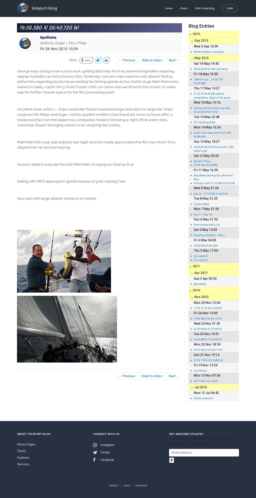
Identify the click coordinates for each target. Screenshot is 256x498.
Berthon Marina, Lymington (209, 51)
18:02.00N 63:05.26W (206, 245)
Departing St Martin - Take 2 (209, 235)
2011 (196, 266)
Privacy (113, 485)
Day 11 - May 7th (203, 214)
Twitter (101, 452)
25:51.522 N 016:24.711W (208, 349)
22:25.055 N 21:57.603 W (208, 328)
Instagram (103, 445)
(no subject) (201, 256)
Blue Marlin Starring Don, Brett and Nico (213, 177)
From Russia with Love (207, 224)
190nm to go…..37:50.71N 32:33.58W (208, 81)
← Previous (126, 60)
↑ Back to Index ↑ (152, 60)
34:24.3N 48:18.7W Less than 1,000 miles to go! (213, 148)
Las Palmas (200, 370)
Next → (174, 60)
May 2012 (201, 58)
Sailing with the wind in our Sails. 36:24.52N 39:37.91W (212, 110)
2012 (196, 34)
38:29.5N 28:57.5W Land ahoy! (211, 69)
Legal (127, 485)
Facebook (103, 460)
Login (229, 8)
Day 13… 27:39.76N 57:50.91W (211, 193)
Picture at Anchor (203, 398)
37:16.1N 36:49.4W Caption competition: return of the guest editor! (212, 95)
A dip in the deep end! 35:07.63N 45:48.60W (212, 134)
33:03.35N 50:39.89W (206, 165)
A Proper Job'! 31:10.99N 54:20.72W (214, 183)
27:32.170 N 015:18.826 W (208, 360)
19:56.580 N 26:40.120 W (208, 318)
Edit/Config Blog (204, 8)
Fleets (184, 8)
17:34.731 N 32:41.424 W (208, 308)
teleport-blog (37, 8)
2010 (196, 290)
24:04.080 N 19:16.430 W (208, 339)
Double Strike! (201, 204)
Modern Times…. (203, 161)
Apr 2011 (201, 273)
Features (23, 458)
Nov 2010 (201, 297)
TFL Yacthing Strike (204, 122)
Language (141, 485)
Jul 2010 (200, 387)
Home (169, 8)
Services (23, 464)
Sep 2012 (201, 40)
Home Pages (26, 444)
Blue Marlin (200, 284)
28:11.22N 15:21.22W (206, 381)
